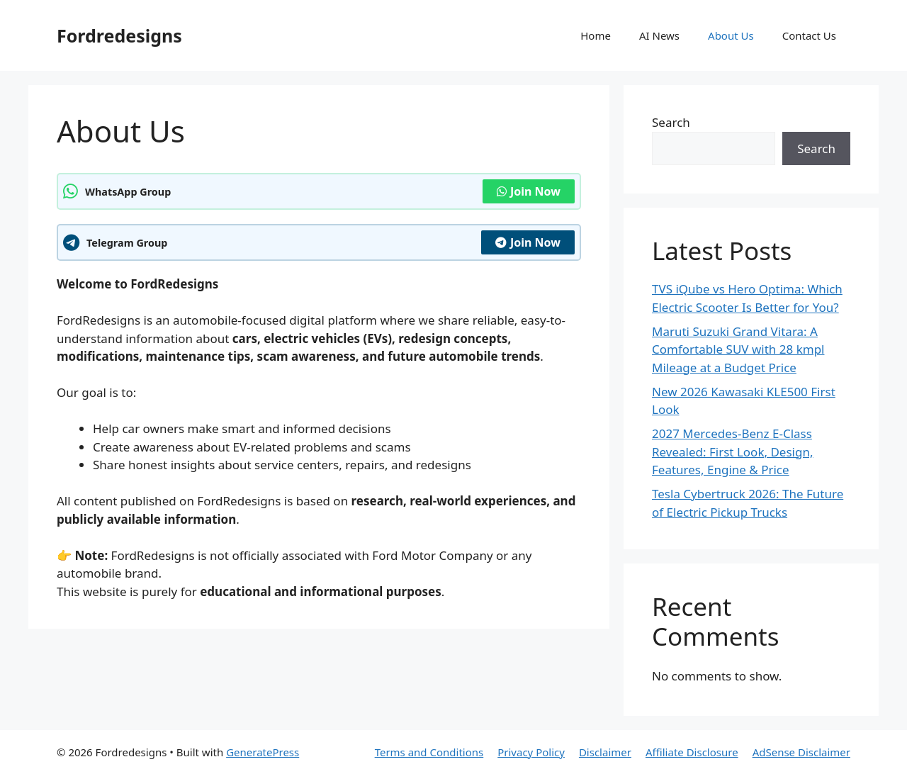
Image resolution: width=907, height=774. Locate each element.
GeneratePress (262, 752)
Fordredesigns (119, 35)
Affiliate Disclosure (692, 752)
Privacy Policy (531, 752)
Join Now (528, 191)
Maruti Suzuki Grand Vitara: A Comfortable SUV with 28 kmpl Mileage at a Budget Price (738, 349)
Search (671, 122)
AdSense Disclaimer (801, 752)
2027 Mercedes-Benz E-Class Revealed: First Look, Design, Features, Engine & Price (732, 451)
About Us (731, 35)
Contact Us (809, 35)
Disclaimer (605, 752)
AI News (659, 35)
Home (595, 35)
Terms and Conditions (429, 752)
